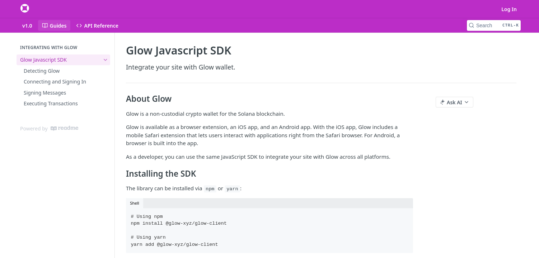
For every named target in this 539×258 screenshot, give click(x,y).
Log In (509, 9)
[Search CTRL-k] (494, 25)
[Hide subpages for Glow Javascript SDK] (105, 60)
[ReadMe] (64, 128)
